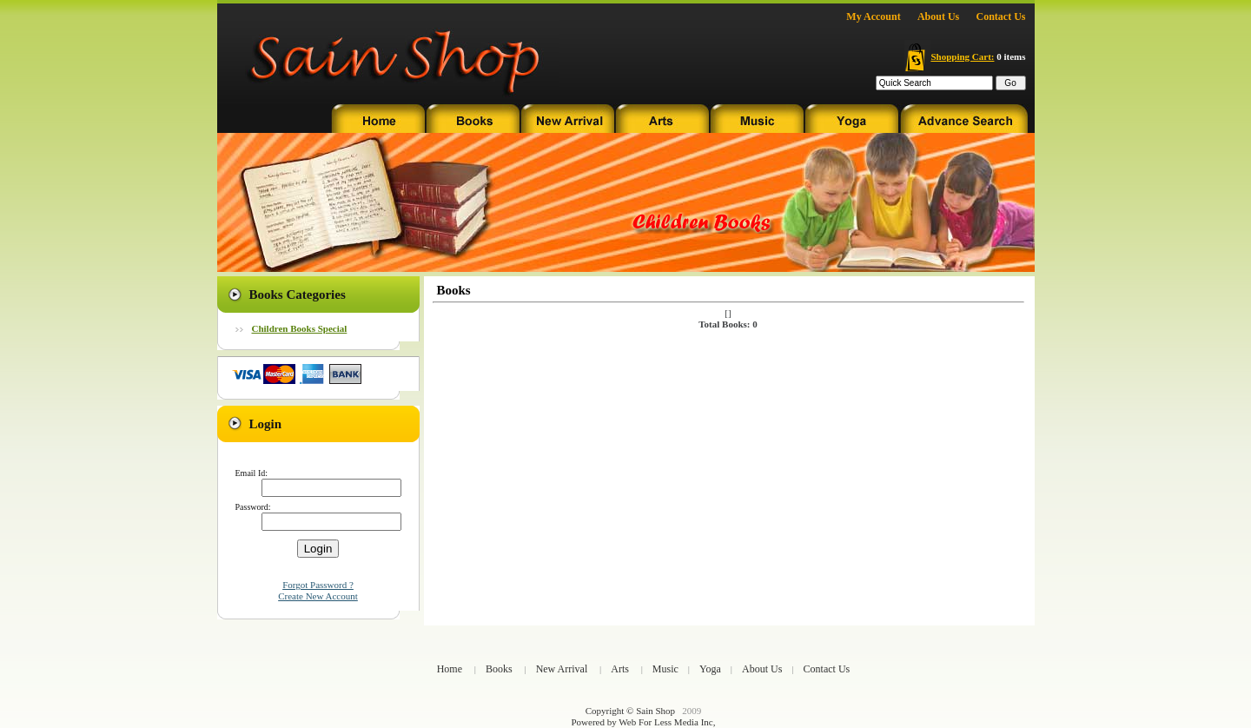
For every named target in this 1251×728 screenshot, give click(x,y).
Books (499, 669)
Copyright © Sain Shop (630, 710)
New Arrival (562, 669)
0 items (964, 56)
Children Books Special (300, 328)
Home (449, 669)
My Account (873, 16)
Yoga (710, 669)
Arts (620, 669)
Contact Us (1001, 16)
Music (665, 669)
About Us (938, 16)
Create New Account (318, 596)
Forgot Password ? (318, 584)
